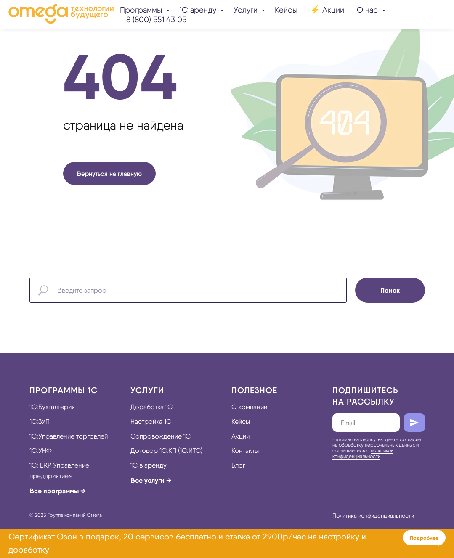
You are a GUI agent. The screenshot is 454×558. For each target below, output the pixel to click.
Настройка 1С (150, 422)
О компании (249, 407)
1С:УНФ (40, 451)
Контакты (245, 451)
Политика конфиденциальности (373, 515)
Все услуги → (151, 480)
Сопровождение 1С (160, 436)
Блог (238, 465)
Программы (142, 10)
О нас (368, 10)
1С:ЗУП (39, 422)
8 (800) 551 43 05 (156, 19)
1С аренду (198, 10)
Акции (240, 436)
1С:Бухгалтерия (52, 407)
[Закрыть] (441, 543)
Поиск (390, 290)
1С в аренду (148, 465)
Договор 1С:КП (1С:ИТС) (166, 451)
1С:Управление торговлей (68, 436)
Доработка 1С (151, 407)
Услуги (247, 10)
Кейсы (286, 10)
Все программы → (57, 491)
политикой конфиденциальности (362, 453)
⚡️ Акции (327, 10)
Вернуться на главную (109, 173)
